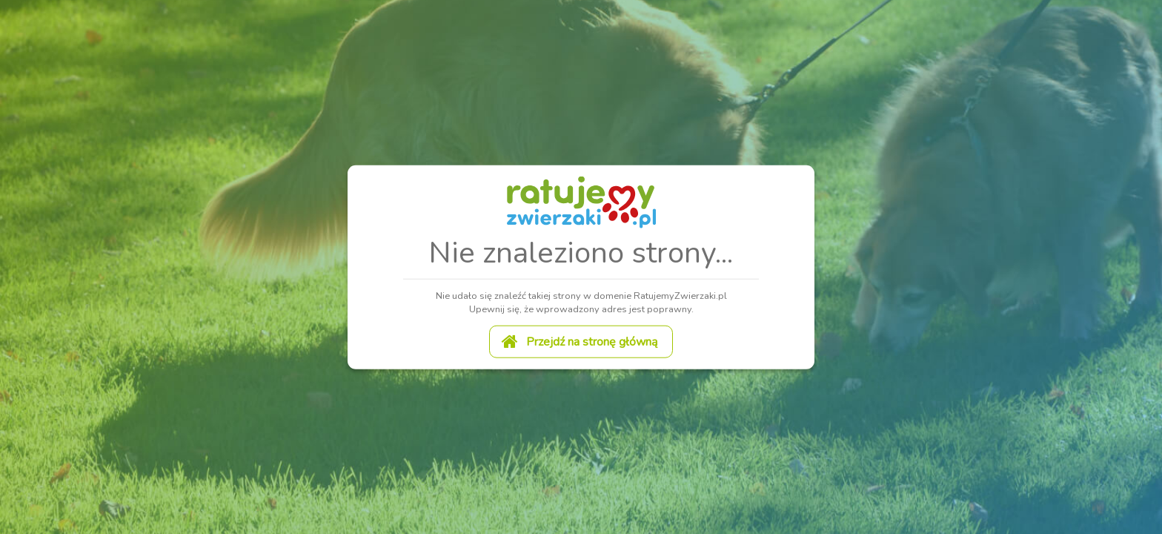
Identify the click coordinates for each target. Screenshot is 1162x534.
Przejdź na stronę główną (579, 340)
